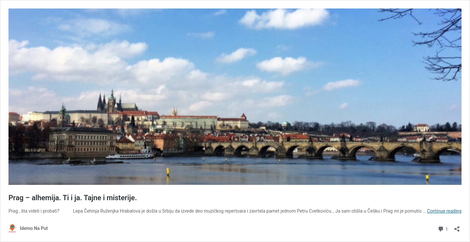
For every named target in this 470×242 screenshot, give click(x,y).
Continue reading (444, 211)
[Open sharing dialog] (457, 227)
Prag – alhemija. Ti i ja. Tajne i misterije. (72, 198)
